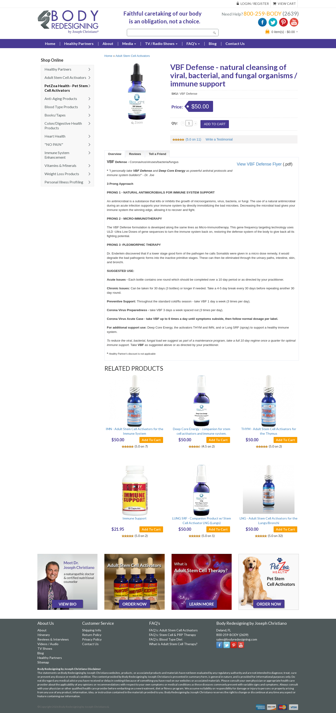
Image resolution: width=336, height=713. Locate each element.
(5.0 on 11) (187, 139)
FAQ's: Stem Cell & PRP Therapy (172, 635)
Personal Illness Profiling (63, 182)
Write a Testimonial (219, 139)
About (108, 43)
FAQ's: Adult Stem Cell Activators (173, 630)
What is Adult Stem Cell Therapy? (173, 644)
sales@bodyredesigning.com (236, 639)
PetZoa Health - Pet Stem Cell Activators (66, 87)
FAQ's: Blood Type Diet (166, 639)
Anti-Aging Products (60, 98)
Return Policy (91, 635)
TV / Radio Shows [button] (161, 43)
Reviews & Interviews (53, 639)
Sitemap (43, 662)
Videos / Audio (47, 644)
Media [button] (129, 43)
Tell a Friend (157, 154)
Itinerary (43, 635)
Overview (114, 154)
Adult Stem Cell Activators (65, 77)
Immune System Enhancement (56, 154)
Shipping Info (91, 630)
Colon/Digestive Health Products (63, 125)
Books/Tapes (55, 115)
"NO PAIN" (53, 144)
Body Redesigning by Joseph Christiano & (84, 706)
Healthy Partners (79, 43)
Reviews (135, 154)
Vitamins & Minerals (60, 165)
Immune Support (134, 518)
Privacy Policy (92, 639)
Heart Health (54, 136)
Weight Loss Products (61, 173)
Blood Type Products (61, 107)
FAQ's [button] (193, 43)
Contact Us (235, 43)
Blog (213, 43)
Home (108, 56)
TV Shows (44, 648)
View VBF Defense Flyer (259, 164)
